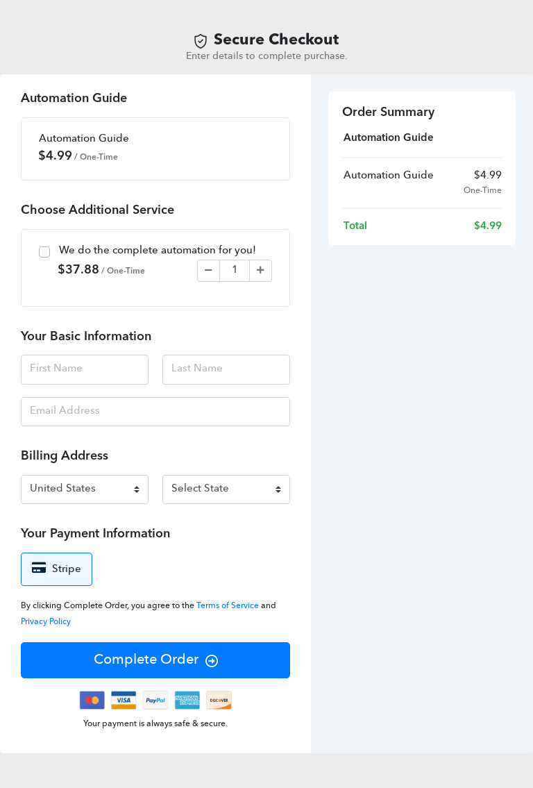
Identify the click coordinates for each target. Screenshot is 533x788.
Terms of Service (228, 606)
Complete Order (156, 660)
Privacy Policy (46, 622)
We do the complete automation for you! (157, 251)
